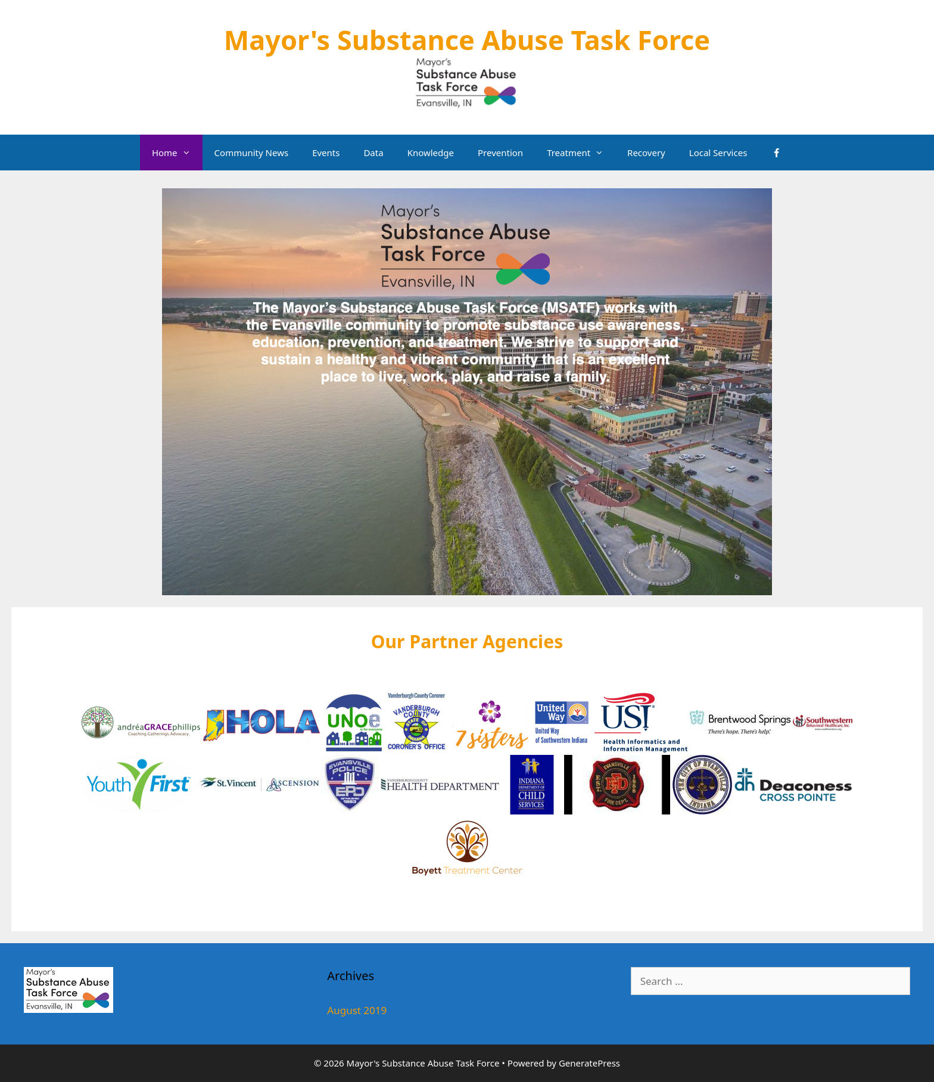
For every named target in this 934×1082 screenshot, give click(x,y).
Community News (251, 152)
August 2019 (357, 1010)
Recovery (646, 152)
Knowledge (430, 152)
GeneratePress (589, 1063)
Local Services (718, 152)
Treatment (581, 152)
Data (373, 152)
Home (177, 152)
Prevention (500, 152)
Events (326, 152)
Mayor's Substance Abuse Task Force (467, 39)
